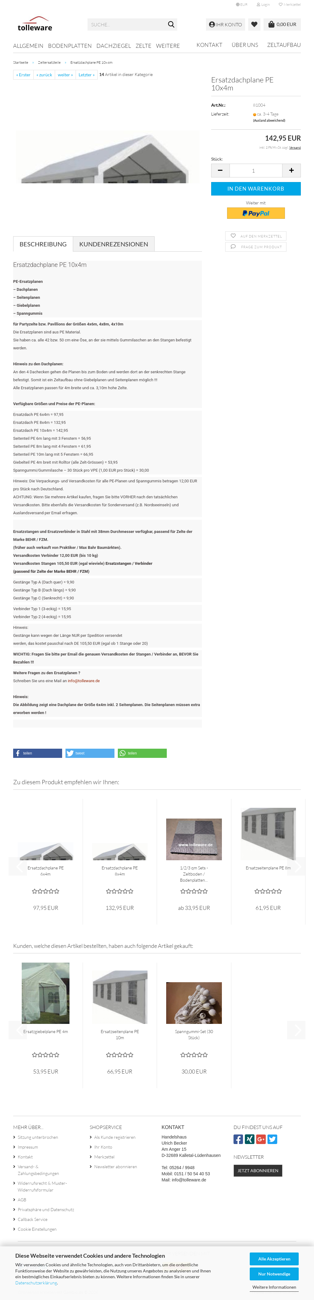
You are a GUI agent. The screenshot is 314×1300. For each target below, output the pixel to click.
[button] (241, 4)
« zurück (44, 74)
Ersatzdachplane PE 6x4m (46, 870)
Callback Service (32, 1219)
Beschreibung (43, 244)
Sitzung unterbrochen (38, 1137)
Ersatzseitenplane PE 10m (120, 1034)
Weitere (168, 45)
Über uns (245, 44)
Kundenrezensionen (113, 244)
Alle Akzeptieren (274, 1258)
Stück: (217, 159)
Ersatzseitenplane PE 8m (268, 867)
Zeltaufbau (284, 44)
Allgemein (28, 45)
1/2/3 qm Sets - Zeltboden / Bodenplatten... (194, 874)
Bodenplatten (70, 45)
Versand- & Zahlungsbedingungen (38, 1170)
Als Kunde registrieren (115, 1137)
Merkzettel (290, 4)
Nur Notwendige (274, 1273)
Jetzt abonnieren (257, 1170)
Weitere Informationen (274, 1287)
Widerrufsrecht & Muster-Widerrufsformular (42, 1186)
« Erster (23, 74)
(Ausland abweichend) (269, 120)
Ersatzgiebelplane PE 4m (45, 1031)
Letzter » (87, 74)
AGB (22, 1199)
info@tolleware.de (84, 681)
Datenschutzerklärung (36, 1282)
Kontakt (209, 44)
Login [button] (263, 4)
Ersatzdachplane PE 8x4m (120, 870)
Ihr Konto (103, 1147)
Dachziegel (113, 45)
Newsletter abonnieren (115, 1166)
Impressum (28, 1147)
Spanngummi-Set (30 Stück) (194, 1034)
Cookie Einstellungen (37, 1229)
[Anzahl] (256, 170)
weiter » (65, 74)
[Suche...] (171, 25)
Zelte (143, 45)
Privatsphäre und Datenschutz (46, 1209)
